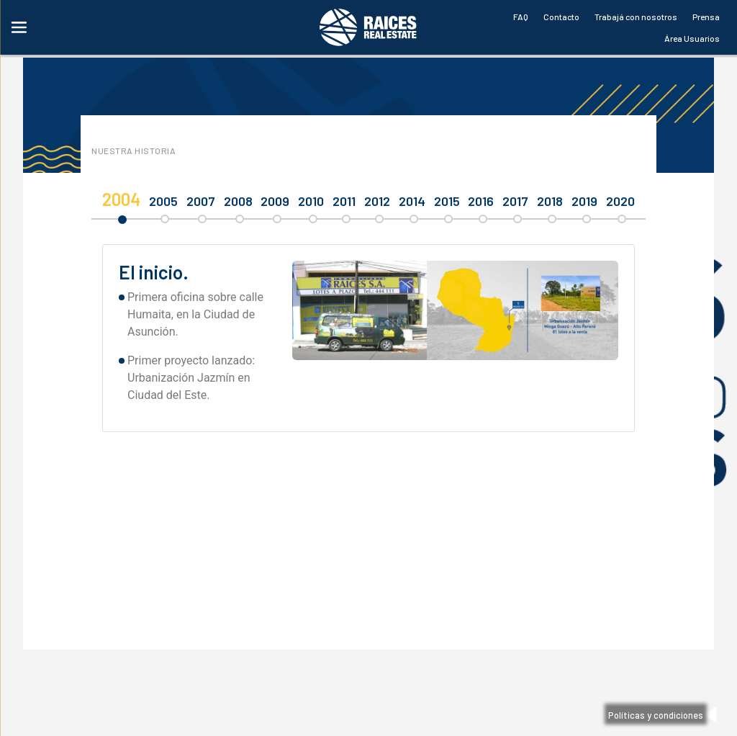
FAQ (520, 17)
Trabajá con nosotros (635, 17)
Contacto (561, 17)
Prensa (706, 17)
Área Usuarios (692, 38)
